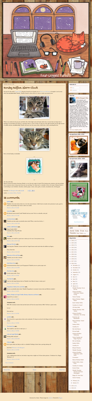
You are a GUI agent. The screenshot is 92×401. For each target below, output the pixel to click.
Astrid (72, 231)
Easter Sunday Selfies (77, 302)
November (75, 267)
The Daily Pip (10, 279)
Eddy (77, 231)
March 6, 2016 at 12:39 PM (13, 260)
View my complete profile (76, 129)
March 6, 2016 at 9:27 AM (13, 215)
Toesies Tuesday (76, 296)
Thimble (19, 193)
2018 (72, 258)
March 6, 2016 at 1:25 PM (13, 275)
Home (5, 79)
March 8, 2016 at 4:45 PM (13, 350)
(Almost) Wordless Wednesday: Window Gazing (78, 293)
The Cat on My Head (45, 91)
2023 (72, 247)
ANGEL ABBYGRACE (12, 227)
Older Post (62, 370)
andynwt (50, 398)
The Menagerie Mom (83, 98)
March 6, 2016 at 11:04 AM (13, 252)
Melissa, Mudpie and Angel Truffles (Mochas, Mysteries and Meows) (23, 294)
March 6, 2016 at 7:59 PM (13, 331)
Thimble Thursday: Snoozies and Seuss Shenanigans (77, 372)
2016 (72, 263)
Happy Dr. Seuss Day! (77, 375)
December (75, 265)
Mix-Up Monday (76, 341)
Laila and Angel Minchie (12, 334)
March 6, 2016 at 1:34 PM (13, 291)
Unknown (9, 342)
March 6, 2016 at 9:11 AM (13, 208)
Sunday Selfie (18, 91)
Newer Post (7, 370)
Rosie (86, 231)
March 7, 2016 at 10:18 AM (13, 338)
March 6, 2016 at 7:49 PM (13, 323)
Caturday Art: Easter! (77, 305)
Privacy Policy (24, 79)
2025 (72, 242)
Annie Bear (9, 211)
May (74, 281)
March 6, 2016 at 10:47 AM (13, 241)
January (75, 382)
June (74, 279)
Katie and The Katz (11, 244)
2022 (72, 249)
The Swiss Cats (10, 271)
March (74, 286)
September (75, 272)
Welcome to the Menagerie (18, 347)
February (75, 380)
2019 (72, 256)
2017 (72, 261)
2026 (72, 240)
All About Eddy (76, 307)
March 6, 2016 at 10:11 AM (13, 233)
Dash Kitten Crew (11, 263)
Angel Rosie (14, 79)
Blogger (60, 398)
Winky (84, 233)
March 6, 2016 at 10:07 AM (13, 223)
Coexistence (75, 357)
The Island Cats (10, 326)
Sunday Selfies (13, 193)
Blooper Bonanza (76, 347)
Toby (77, 233)
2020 (72, 254)
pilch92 (8, 201)
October (75, 270)
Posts (72, 87)
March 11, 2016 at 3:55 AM (13, 359)
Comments (74, 90)
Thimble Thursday (76, 350)
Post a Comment (9, 363)
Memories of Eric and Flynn (13, 255)
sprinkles (9, 317)
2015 (72, 385)
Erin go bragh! (75, 331)
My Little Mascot (76, 329)
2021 (72, 252)
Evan (82, 231)
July (74, 276)
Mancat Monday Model (78, 359)
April (74, 283)
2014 (72, 388)
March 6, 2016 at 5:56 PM (13, 313)
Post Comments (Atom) (37, 374)
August (74, 274)
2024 (72, 245)
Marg (8, 236)
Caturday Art (75, 326)
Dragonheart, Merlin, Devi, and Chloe (16, 287)
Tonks (81, 233)
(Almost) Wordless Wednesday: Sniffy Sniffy (77, 354)
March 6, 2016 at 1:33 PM (13, 283)
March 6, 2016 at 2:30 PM (13, 299)
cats (8, 193)
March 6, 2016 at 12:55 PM (13, 267)
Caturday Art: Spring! (77, 365)
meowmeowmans (11, 219)
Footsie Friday (75, 368)
